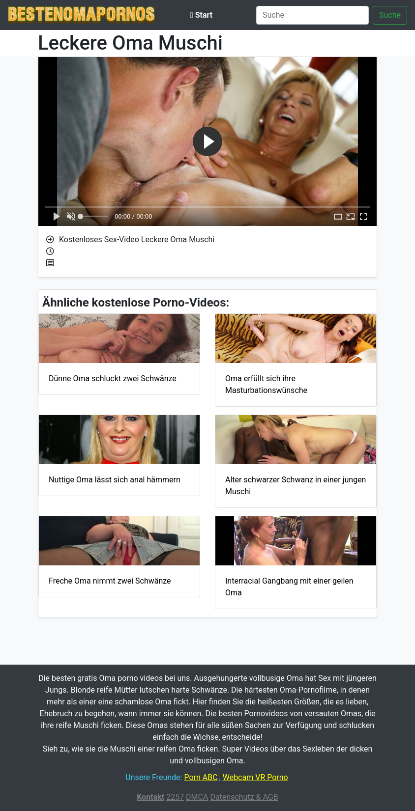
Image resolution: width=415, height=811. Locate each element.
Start (201, 15)
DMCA (197, 797)
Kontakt (150, 797)
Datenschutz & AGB (244, 797)
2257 (175, 797)
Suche (390, 15)
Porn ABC (200, 777)
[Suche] (312, 15)
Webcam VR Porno (255, 777)
